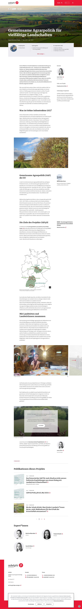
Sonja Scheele (57, 534)
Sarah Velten (59, 77)
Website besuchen (61, 227)
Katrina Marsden (30, 533)
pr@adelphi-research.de (48, 577)
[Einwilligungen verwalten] (79, 606)
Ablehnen (39, 604)
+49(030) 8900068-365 (49, 575)
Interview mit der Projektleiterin (36, 442)
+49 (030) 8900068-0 (32, 575)
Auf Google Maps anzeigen (14, 585)
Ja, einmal (41, 425)
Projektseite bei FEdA (61, 86)
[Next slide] (73, 360)
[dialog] (41, 600)
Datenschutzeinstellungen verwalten (41, 428)
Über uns (13, 8)
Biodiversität (17, 461)
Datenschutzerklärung (58, 600)
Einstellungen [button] (31, 604)
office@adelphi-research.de (33, 577)
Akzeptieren (49, 604)
